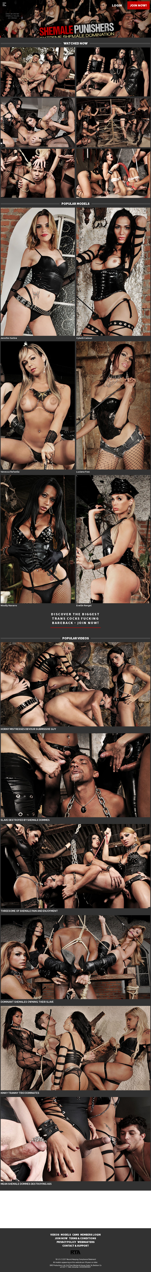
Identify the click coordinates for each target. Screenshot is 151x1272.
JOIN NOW (61, 1238)
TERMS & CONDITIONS (82, 1238)
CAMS (75, 1235)
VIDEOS (54, 1235)
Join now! (138, 5)
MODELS (66, 1235)
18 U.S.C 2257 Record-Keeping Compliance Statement (75, 1259)
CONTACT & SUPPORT (75, 1246)
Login (117, 5)
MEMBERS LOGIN (90, 1235)
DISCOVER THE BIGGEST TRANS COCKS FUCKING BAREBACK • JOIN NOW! (75, 618)
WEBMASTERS (86, 1242)
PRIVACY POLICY (66, 1242)
